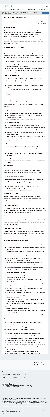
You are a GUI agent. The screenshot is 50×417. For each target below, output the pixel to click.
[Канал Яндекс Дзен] (43, 364)
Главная (14, 378)
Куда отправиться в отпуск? (43, 9)
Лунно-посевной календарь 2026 (8, 9)
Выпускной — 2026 (20, 9)
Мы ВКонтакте (26, 375)
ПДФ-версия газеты (16, 375)
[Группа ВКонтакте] (34, 364)
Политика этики (26, 371)
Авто (24, 377)
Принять (45, 12)
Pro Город (3, 377)
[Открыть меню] (2, 6)
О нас (25, 374)
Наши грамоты (4, 375)
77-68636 (12, 398)
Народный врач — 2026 (31, 9)
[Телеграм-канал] (40, 364)
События (3, 378)
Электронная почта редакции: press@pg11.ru (26, 386)
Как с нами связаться (16, 374)
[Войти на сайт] (47, 6)
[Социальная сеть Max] (34, 366)
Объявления (15, 377)
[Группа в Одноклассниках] (37, 364)
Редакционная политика (6, 374)
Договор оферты (16, 371)
